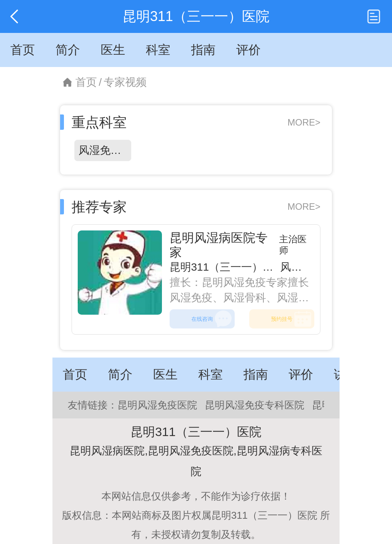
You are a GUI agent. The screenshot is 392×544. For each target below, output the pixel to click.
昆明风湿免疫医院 (157, 405)
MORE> (303, 122)
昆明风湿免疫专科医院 (254, 405)
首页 (86, 82)
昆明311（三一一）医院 (227, 267)
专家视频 (125, 82)
